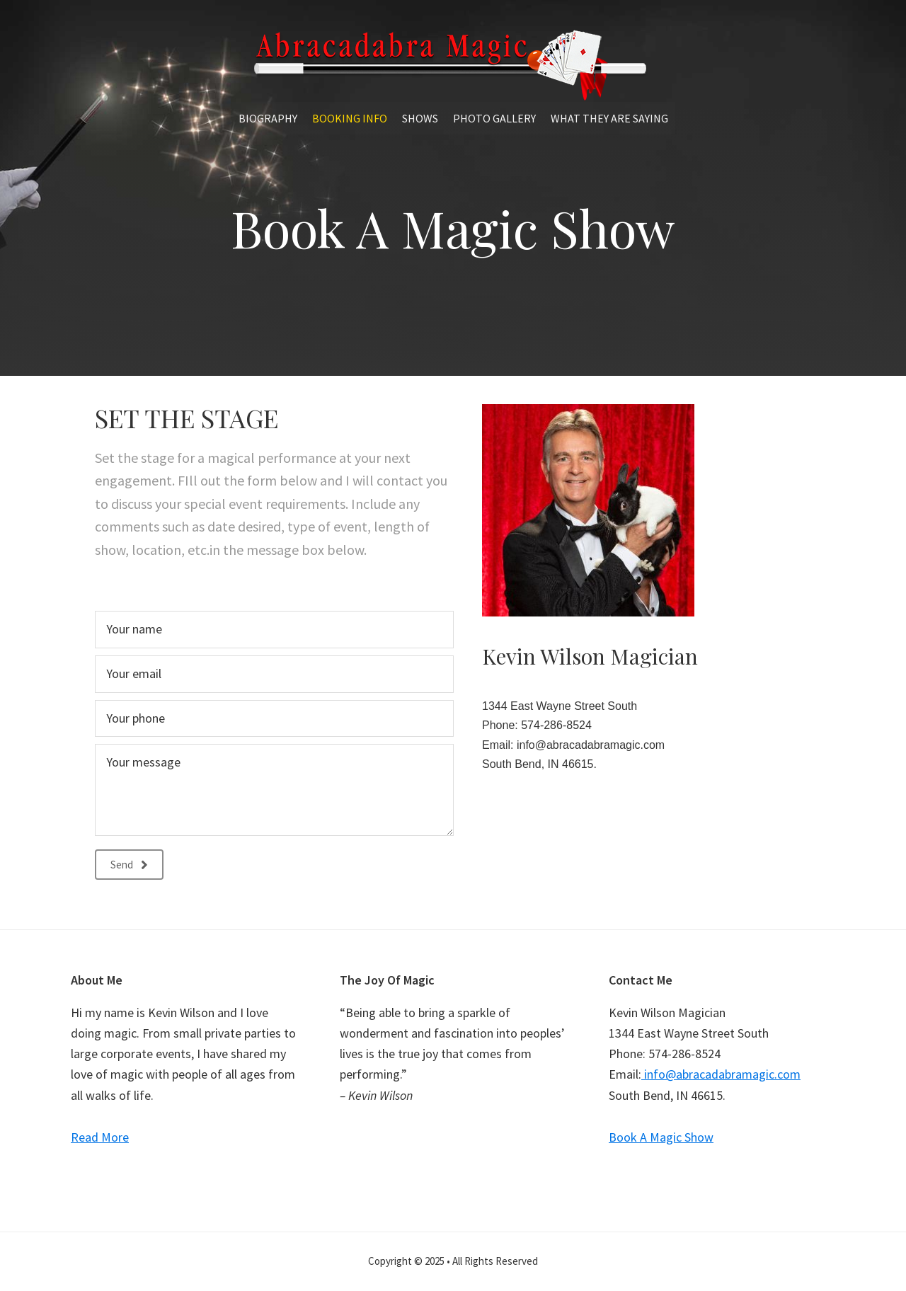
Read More (100, 1137)
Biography (268, 118)
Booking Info (349, 118)
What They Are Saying (609, 118)
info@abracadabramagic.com (589, 745)
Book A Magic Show (661, 1137)
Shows (420, 118)
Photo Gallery (494, 118)
